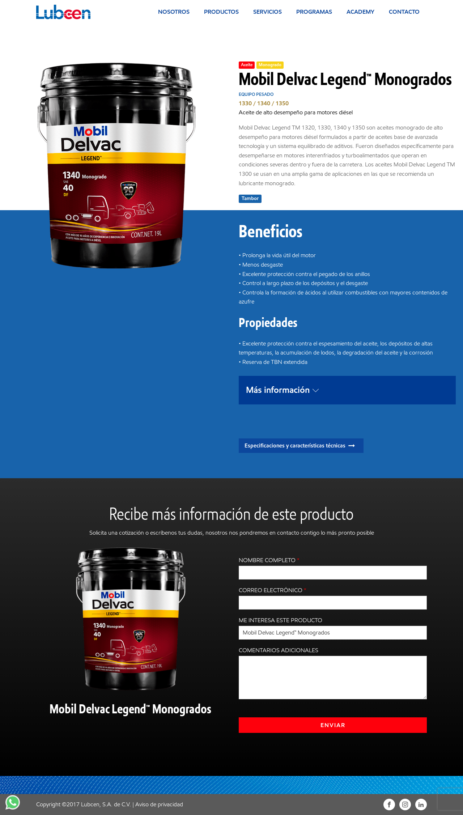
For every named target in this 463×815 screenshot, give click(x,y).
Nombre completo (269, 560)
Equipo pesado (256, 94)
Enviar (332, 725)
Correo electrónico (272, 590)
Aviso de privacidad (159, 804)
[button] (301, 445)
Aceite (246, 64)
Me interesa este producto (280, 620)
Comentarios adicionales (278, 650)
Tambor (250, 198)
